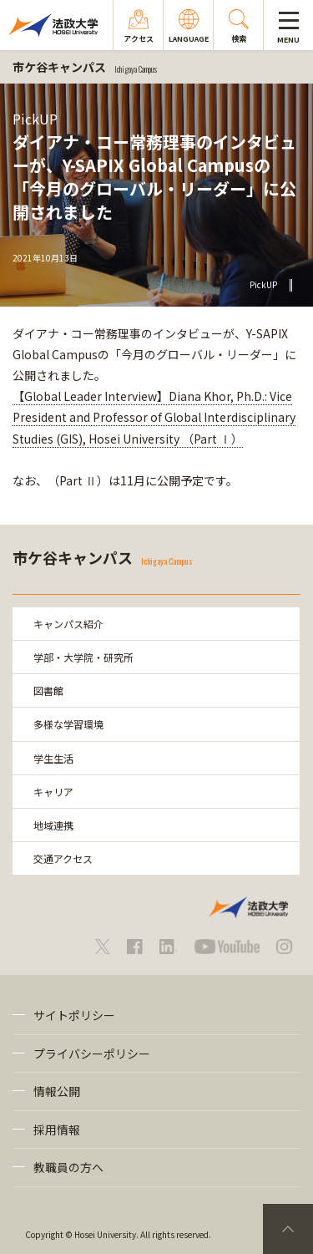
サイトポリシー (74, 1015)
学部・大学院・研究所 (83, 657)
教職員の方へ (68, 1167)
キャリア (53, 791)
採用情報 (56, 1129)
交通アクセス (63, 858)
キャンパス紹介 (68, 624)
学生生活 (53, 758)
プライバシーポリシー (91, 1053)
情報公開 (56, 1091)
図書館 (48, 690)
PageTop (288, 1229)
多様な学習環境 (68, 724)
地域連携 (53, 825)
